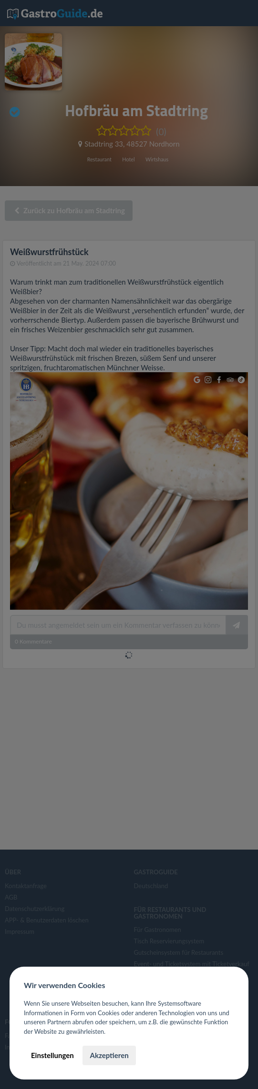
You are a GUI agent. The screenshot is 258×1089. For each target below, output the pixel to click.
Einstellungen (52, 1055)
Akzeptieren (109, 1055)
